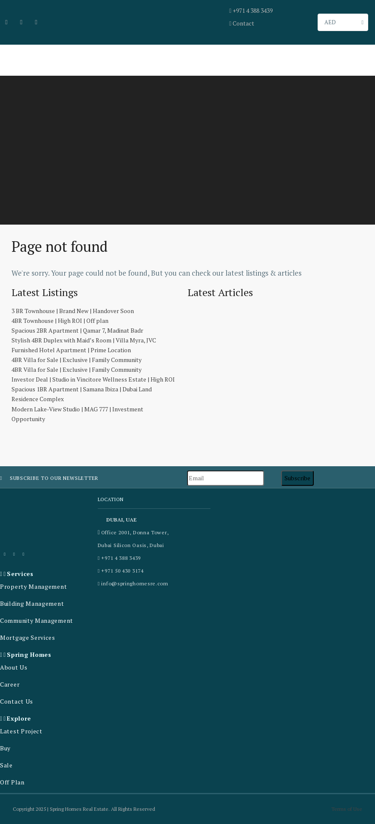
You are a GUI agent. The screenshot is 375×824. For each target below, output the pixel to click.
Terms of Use (346, 809)
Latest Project (21, 731)
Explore (19, 718)
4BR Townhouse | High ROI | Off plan (59, 320)
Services (20, 574)
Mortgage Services (27, 637)
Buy (5, 748)
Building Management (32, 603)
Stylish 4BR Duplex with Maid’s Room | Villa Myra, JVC (83, 340)
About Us (14, 667)
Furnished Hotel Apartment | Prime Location (71, 350)
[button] (47, 573)
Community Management (36, 620)
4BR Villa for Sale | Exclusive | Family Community (76, 360)
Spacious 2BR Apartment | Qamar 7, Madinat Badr (77, 330)
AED (330, 22)
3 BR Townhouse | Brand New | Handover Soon (72, 311)
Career (10, 684)
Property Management (33, 586)
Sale (6, 765)
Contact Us (16, 701)
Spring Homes (29, 654)
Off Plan (12, 782)
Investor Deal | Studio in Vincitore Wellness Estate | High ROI (93, 379)
